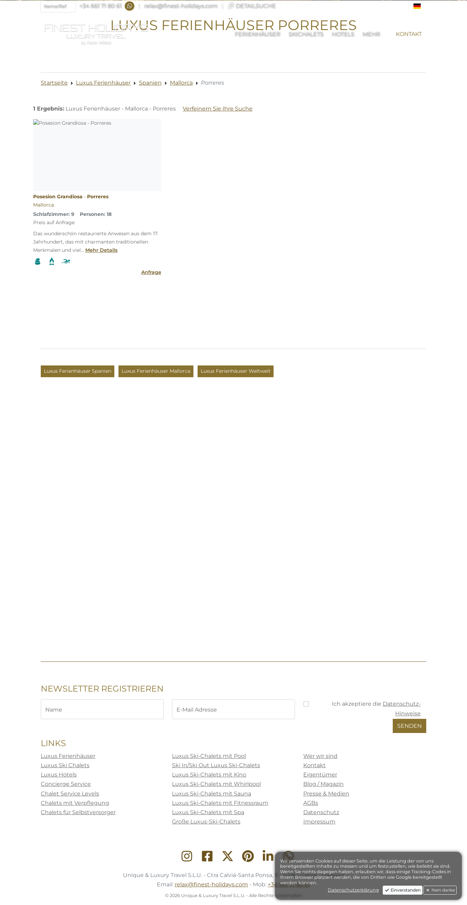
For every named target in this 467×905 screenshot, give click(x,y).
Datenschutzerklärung (353, 890)
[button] (419, 6)
